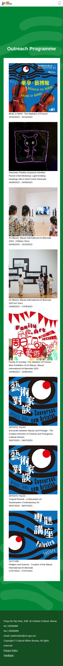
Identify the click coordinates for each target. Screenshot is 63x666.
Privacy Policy (11, 650)
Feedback (8, 655)
